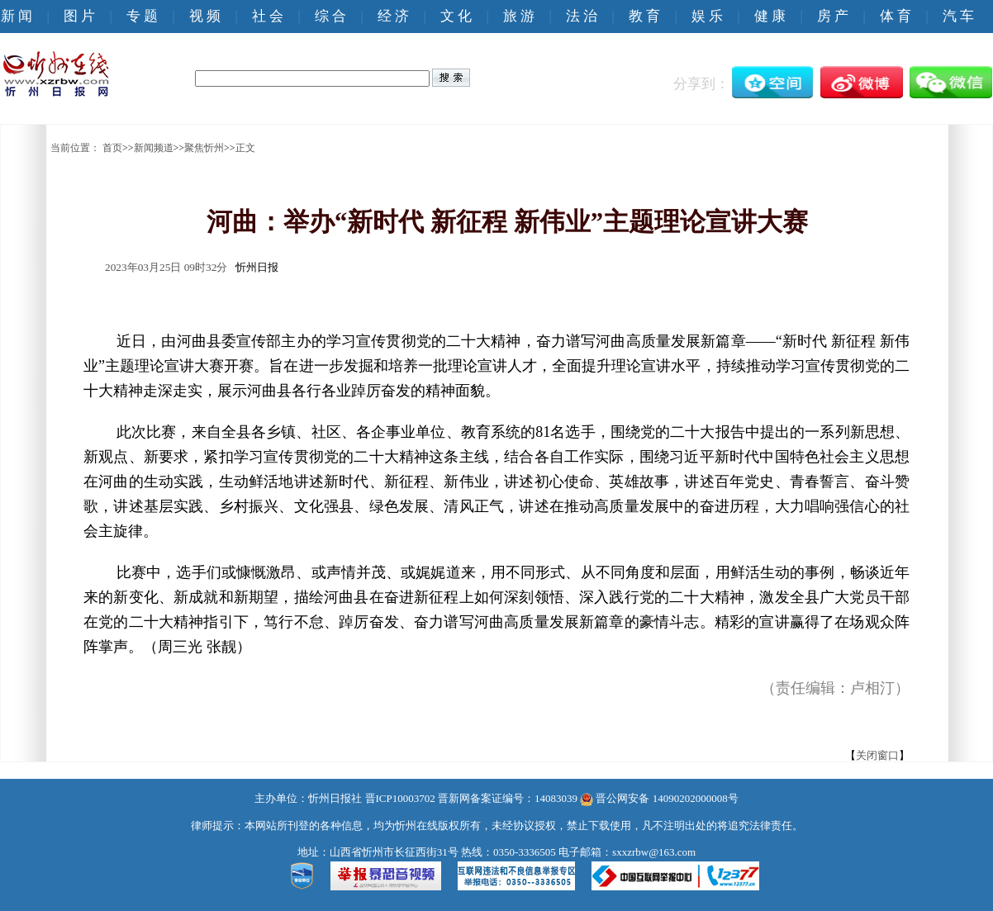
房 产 (832, 16)
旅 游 (519, 16)
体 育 (895, 16)
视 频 (205, 16)
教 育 (644, 16)
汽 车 (958, 16)
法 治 (581, 16)
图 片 (79, 16)
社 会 (267, 16)
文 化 (456, 16)
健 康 (770, 16)
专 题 (142, 16)
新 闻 (16, 16)
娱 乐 (707, 16)
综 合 (330, 16)
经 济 (393, 16)
